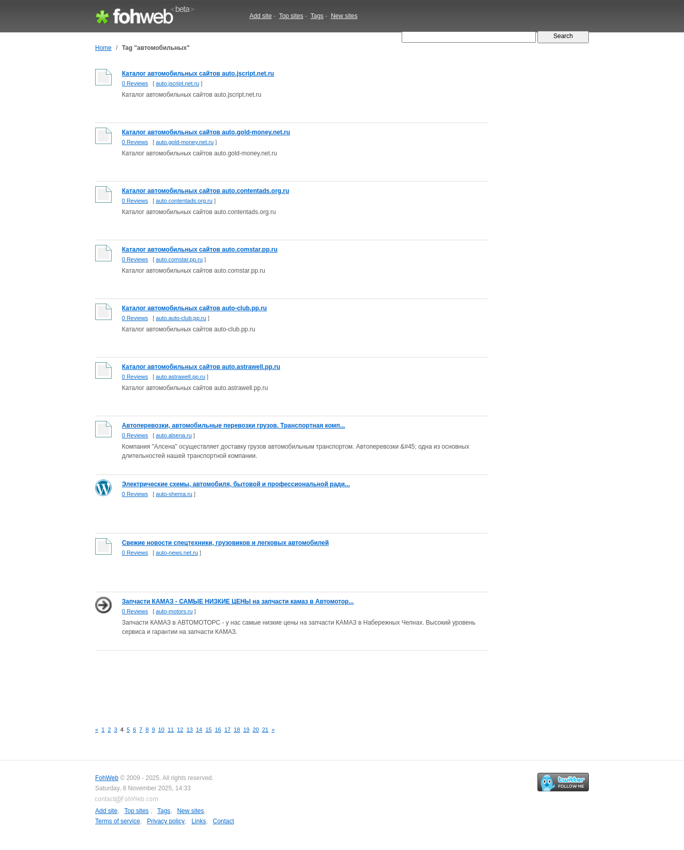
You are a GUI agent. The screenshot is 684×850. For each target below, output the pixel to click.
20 (256, 730)
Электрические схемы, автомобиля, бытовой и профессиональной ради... (236, 484)
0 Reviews (135, 83)
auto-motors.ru (174, 611)
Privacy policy (166, 821)
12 (180, 730)
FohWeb (106, 778)
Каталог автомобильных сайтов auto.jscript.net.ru (198, 73)
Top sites (291, 16)
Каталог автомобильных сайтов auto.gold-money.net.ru (206, 132)
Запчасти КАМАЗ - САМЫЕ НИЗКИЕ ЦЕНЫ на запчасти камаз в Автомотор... (238, 601)
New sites (344, 16)
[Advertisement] (282, 681)
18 (237, 730)
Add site (260, 16)
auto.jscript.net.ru (177, 83)
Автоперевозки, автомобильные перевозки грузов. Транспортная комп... (233, 425)
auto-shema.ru (174, 494)
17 (227, 730)
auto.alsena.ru (174, 435)
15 (208, 730)
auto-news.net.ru (177, 553)
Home (103, 47)
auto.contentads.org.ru (184, 201)
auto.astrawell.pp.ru (180, 377)
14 (199, 730)
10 (161, 730)
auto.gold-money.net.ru (184, 142)
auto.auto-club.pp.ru (181, 318)
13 (190, 730)
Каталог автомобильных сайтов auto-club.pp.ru (194, 308)
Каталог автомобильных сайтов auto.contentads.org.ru (205, 190)
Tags (317, 16)
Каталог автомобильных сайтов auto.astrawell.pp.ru (201, 366)
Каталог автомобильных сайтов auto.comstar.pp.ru (200, 249)
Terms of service (117, 821)
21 (265, 730)
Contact (223, 821)
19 (246, 730)
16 (218, 730)
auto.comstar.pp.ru (179, 259)
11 (171, 730)
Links (198, 821)
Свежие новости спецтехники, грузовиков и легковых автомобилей (225, 542)
